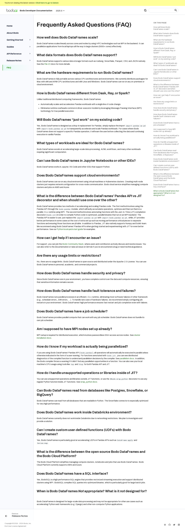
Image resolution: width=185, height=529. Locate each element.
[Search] (164, 10)
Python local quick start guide (70, 229)
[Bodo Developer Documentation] (11, 10)
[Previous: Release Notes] (17, 515)
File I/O (47, 64)
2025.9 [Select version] (59, 11)
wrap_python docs (89, 382)
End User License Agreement (15, 526)
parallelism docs (127, 358)
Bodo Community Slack (73, 244)
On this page (159, 23)
